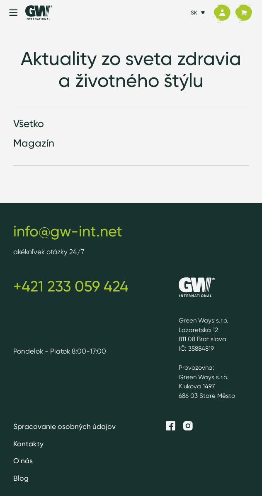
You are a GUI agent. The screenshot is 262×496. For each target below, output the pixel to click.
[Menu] (13, 12)
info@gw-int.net (67, 231)
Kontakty (28, 443)
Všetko (28, 123)
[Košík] (243, 12)
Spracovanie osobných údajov (64, 426)
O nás (23, 460)
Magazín (33, 143)
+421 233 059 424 (71, 286)
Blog (21, 478)
